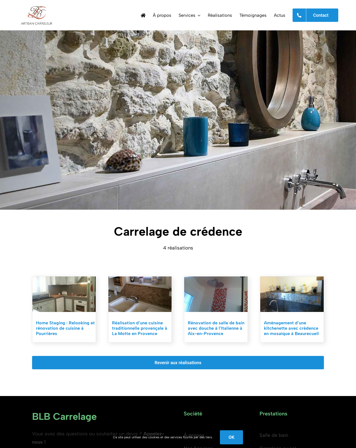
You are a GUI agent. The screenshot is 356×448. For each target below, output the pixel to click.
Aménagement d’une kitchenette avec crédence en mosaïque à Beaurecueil (291, 328)
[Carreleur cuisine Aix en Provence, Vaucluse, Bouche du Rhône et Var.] (140, 279)
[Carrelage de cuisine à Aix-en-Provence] (292, 279)
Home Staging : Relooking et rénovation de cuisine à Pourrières (65, 328)
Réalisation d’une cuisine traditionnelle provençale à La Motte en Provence (139, 328)
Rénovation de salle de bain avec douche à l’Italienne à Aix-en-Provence (216, 328)
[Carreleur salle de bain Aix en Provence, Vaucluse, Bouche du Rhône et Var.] (216, 279)
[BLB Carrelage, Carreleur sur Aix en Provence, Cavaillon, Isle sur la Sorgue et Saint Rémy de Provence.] (36, 5)
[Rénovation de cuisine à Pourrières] (64, 279)
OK (231, 437)
